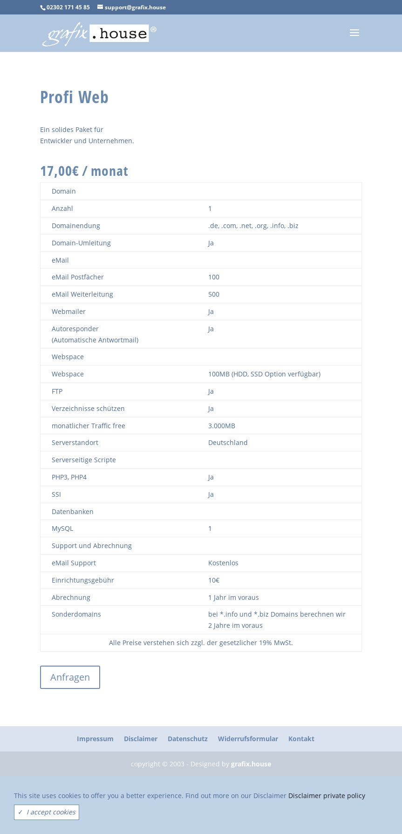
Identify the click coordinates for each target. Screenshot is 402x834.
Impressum (95, 738)
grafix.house (251, 763)
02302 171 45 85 (68, 7)
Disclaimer (140, 738)
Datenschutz (188, 738)
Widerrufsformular (248, 738)
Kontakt (301, 738)
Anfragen (70, 677)
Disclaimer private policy (326, 795)
